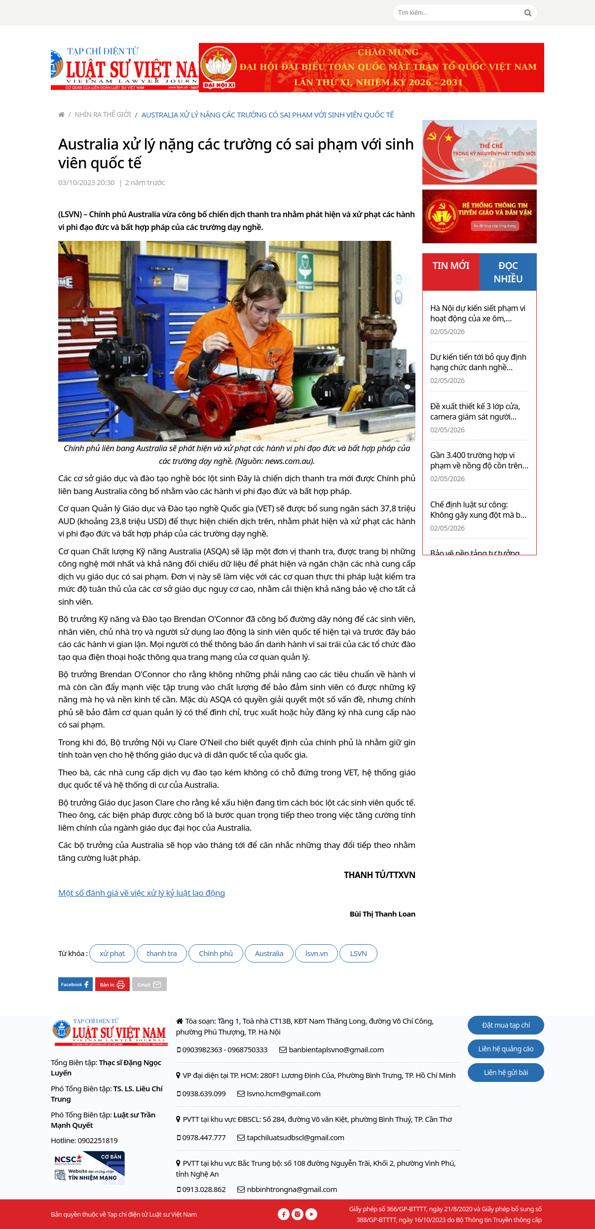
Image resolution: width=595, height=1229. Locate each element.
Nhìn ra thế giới (100, 114)
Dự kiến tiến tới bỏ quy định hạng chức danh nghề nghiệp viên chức (478, 362)
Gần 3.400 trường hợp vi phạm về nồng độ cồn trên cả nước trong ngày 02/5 (476, 460)
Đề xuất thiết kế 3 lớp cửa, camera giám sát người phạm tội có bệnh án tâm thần (475, 411)
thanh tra (162, 953)
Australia (269, 953)
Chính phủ (215, 953)
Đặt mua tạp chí (506, 1025)
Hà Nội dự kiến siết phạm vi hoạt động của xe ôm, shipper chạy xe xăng (477, 313)
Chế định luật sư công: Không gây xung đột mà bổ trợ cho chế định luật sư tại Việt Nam (477, 509)
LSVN (358, 953)
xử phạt (112, 953)
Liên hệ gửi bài (506, 1072)
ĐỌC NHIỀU (508, 272)
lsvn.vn (316, 953)
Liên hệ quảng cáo (506, 1048)
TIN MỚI (451, 265)
